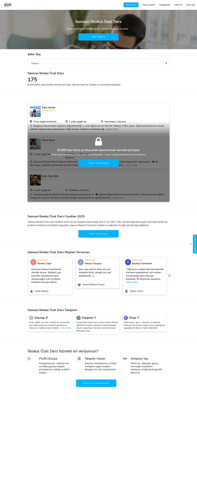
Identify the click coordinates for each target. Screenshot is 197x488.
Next (169, 275)
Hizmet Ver (131, 4)
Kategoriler (165, 4)
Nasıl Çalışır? (149, 4)
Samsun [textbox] (35, 63)
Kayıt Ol (178, 4)
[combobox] (99, 63)
